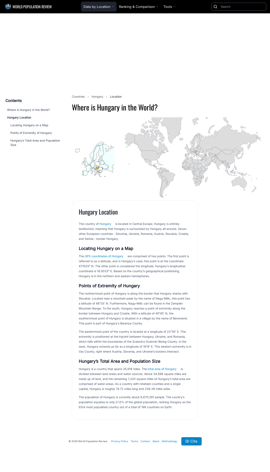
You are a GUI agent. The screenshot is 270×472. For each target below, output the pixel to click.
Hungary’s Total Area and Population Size (35, 143)
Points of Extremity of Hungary (31, 133)
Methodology (169, 441)
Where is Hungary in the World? (28, 110)
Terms (134, 441)
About (155, 441)
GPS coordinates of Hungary (104, 256)
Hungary (98, 96)
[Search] (242, 6)
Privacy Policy (119, 441)
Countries (79, 96)
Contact (145, 441)
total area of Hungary (162, 369)
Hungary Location (19, 117)
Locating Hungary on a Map (29, 125)
